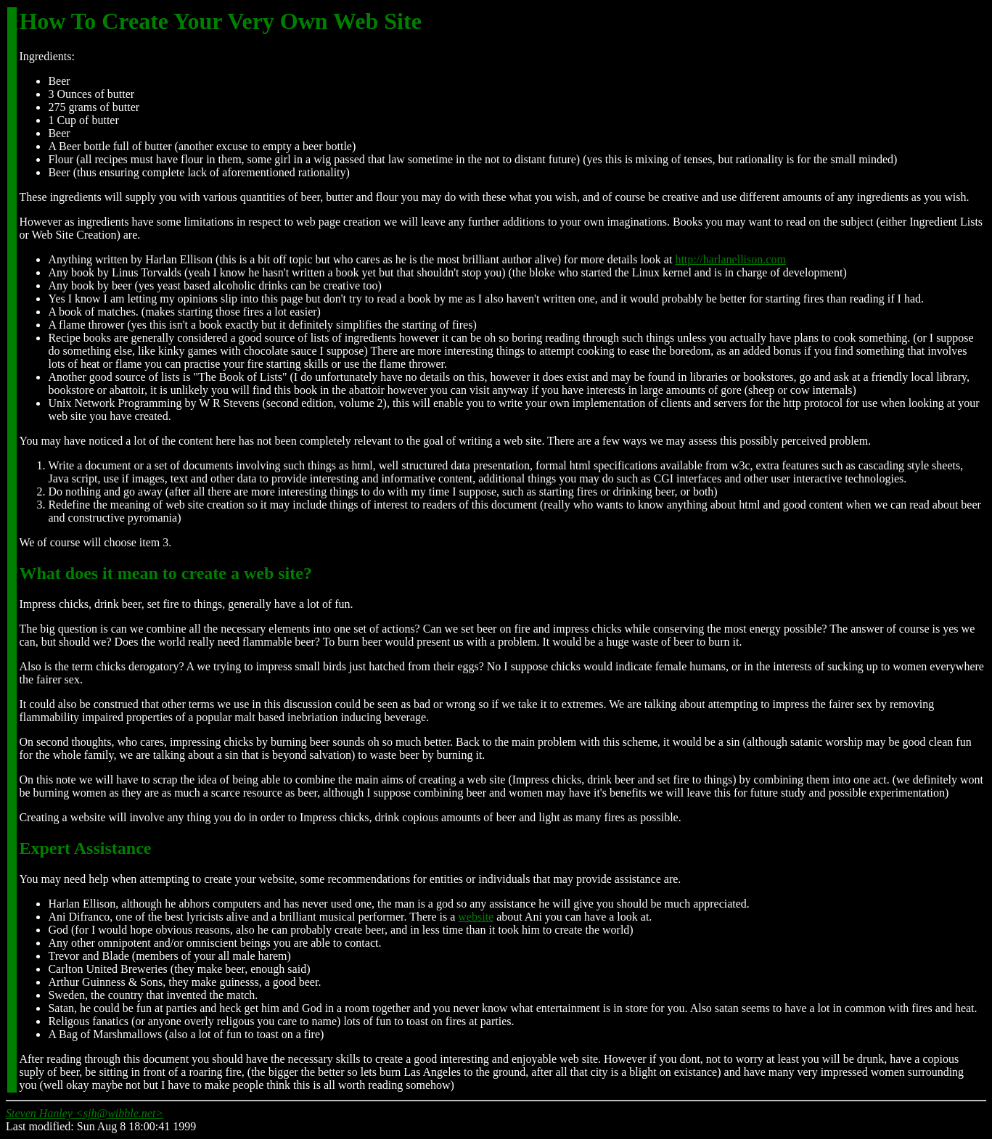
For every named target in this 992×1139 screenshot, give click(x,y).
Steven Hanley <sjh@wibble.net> (84, 1113)
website (475, 916)
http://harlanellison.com (730, 259)
